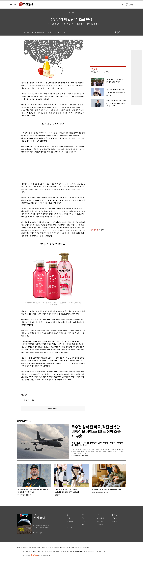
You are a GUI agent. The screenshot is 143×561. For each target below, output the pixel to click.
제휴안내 (44, 547)
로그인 (131, 4)
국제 (83, 518)
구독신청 (114, 518)
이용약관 (56, 547)
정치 (68, 515)
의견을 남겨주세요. (29, 400)
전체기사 (70, 527)
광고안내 (114, 521)
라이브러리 (100, 521)
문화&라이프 (71, 521)
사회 (68, 518)
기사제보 (114, 515)
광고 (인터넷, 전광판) (35, 547)
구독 (107, 72)
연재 (98, 515)
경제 (83, 515)
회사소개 (25, 547)
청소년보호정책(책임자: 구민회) (80, 547)
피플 (83, 524)
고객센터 (50, 547)
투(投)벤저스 (97, 71)
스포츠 (69, 524)
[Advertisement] (48, 167)
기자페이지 (100, 524)
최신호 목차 (100, 518)
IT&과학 (84, 521)
